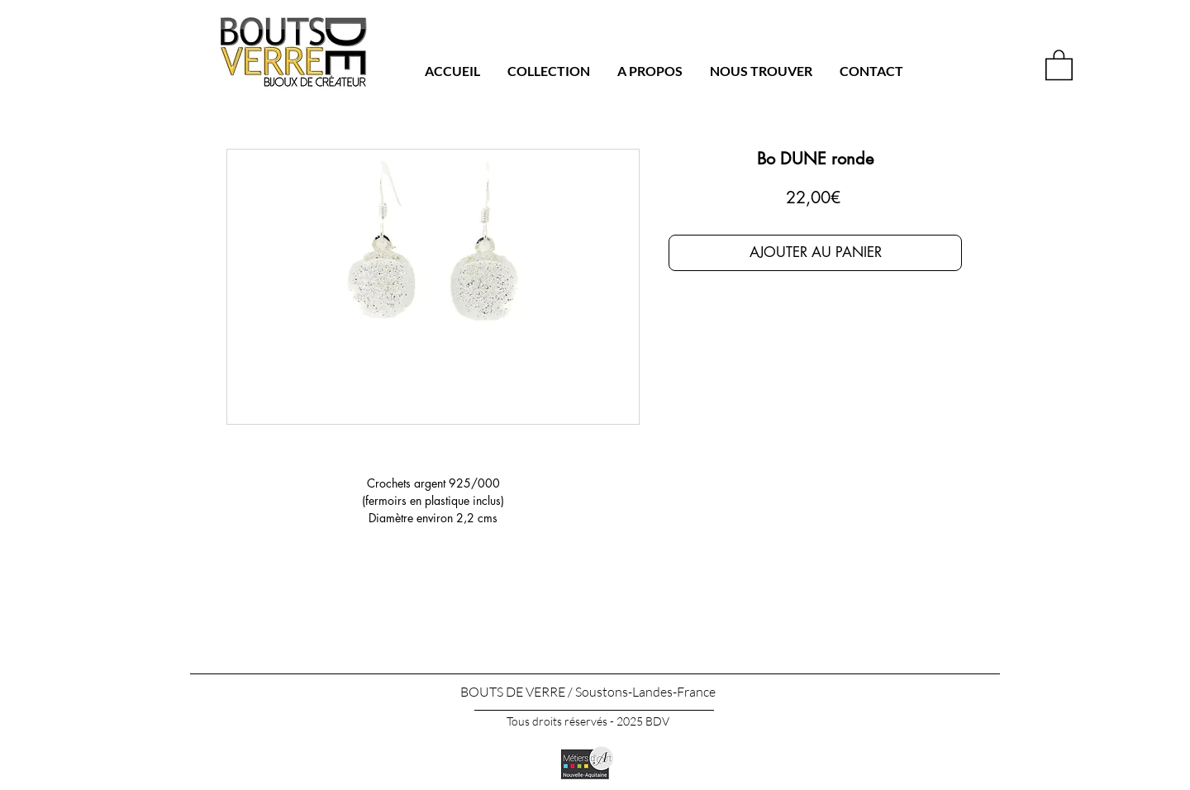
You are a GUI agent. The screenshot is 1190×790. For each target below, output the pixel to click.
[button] (1059, 64)
